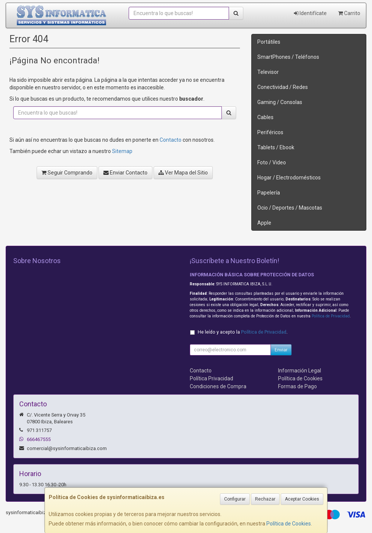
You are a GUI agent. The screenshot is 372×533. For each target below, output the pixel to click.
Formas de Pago (297, 386)
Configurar (235, 499)
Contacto (170, 140)
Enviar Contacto (125, 173)
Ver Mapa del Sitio (183, 173)
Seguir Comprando (67, 173)
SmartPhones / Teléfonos (288, 57)
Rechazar (265, 499)
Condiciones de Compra (218, 386)
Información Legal (299, 371)
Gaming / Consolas (279, 102)
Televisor (268, 72)
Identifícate (310, 13)
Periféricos (270, 132)
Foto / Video (271, 162)
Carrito (349, 13)
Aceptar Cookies (302, 499)
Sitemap (122, 151)
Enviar (281, 349)
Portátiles (268, 42)
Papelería (268, 193)
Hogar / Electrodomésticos (289, 178)
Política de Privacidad (331, 316)
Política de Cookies (288, 524)
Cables (265, 117)
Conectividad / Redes (282, 87)
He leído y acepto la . (242, 332)
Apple (264, 223)
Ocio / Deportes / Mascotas (289, 208)
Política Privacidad (211, 378)
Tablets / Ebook (275, 147)
